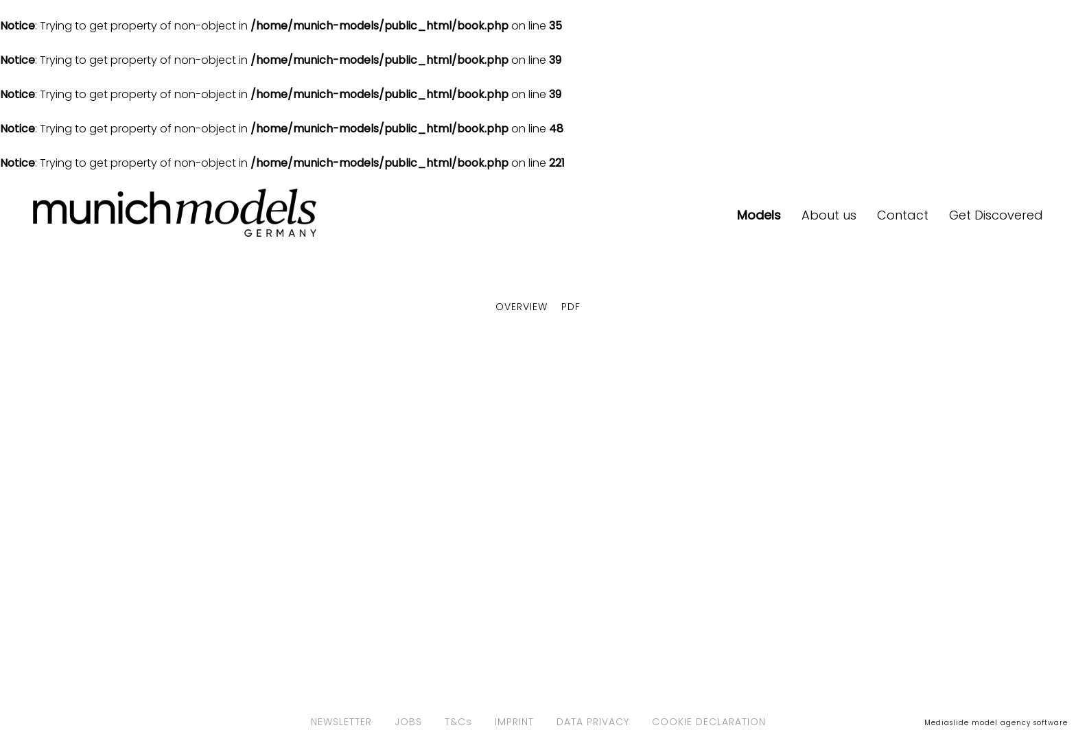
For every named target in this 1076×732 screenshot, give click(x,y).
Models (759, 215)
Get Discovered (996, 215)
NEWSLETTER (341, 722)
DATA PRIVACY (593, 722)
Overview (521, 307)
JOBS (408, 722)
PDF (571, 307)
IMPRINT (514, 722)
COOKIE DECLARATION (709, 722)
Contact (902, 215)
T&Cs (458, 722)
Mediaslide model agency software (996, 723)
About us (829, 215)
